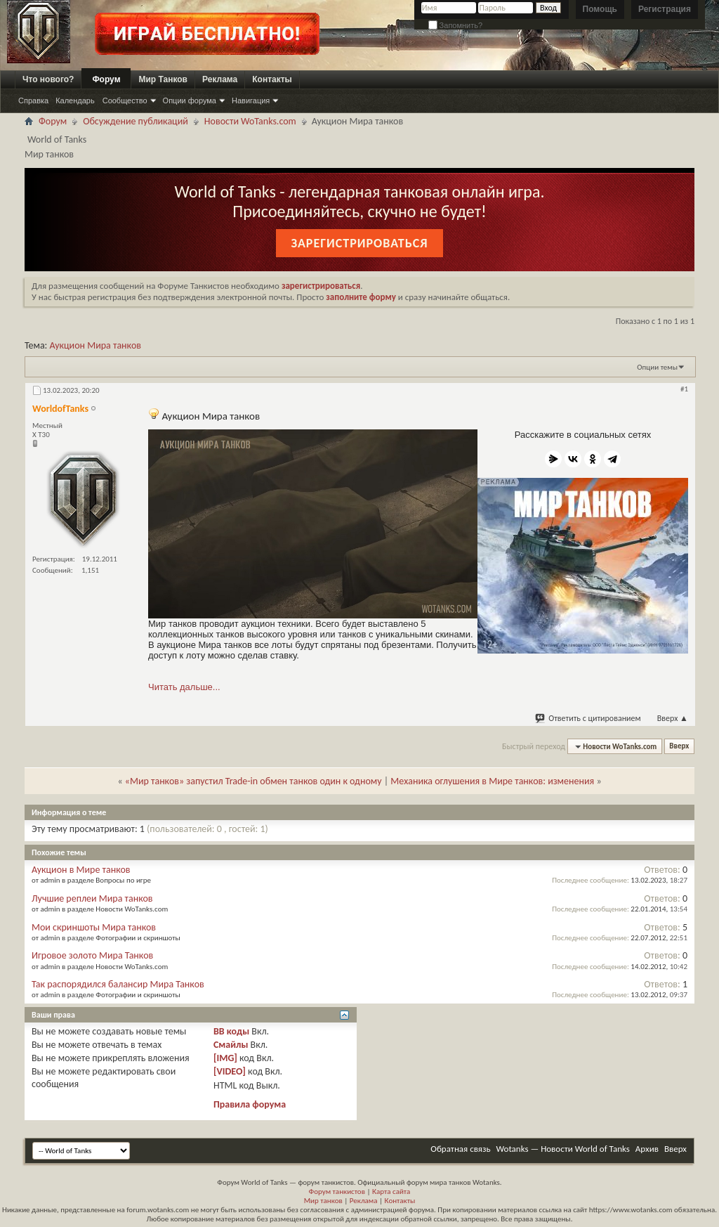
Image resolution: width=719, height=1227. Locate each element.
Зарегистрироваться (359, 243)
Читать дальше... (184, 687)
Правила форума (249, 1104)
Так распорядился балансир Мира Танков (118, 984)
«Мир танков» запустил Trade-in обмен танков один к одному (253, 781)
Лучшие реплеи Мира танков (92, 898)
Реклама (219, 79)
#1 (684, 389)
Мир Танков (162, 79)
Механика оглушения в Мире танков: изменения (492, 781)
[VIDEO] (229, 1071)
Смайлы (230, 1045)
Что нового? (48, 79)
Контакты (272, 79)
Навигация (251, 100)
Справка (33, 100)
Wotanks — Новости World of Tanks (563, 1148)
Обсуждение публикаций (135, 121)
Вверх (672, 718)
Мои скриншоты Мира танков (94, 927)
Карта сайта (391, 1191)
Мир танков (323, 1200)
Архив (647, 1148)
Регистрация (664, 9)
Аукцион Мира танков (95, 345)
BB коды (231, 1031)
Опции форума (189, 100)
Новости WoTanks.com (250, 121)
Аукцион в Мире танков (81, 870)
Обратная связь (460, 1148)
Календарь (75, 100)
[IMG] (225, 1058)
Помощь (600, 9)
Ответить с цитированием (588, 718)
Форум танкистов (337, 1191)
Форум (106, 79)
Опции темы (657, 367)
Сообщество (125, 100)
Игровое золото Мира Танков (92, 955)
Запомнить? (455, 25)
